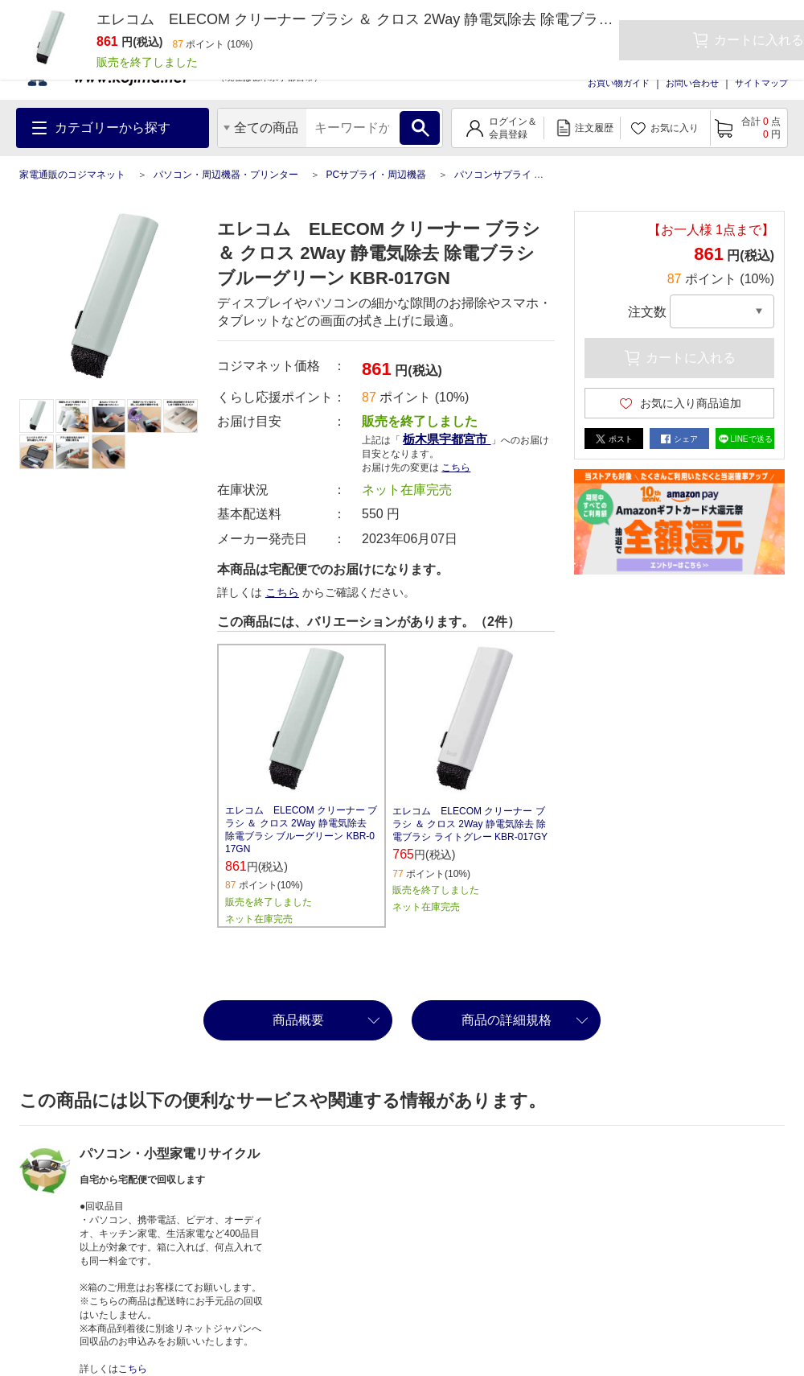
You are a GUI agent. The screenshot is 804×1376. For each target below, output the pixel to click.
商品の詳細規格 (506, 1020)
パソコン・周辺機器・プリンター (226, 174)
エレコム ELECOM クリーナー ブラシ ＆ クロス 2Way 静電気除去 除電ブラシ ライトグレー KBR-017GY (470, 823)
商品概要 (298, 1020)
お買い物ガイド (619, 83)
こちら (455, 467)
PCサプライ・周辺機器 (376, 174)
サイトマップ (761, 83)
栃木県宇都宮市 (446, 439)
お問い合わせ (692, 83)
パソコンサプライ (492, 174)
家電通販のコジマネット (72, 174)
